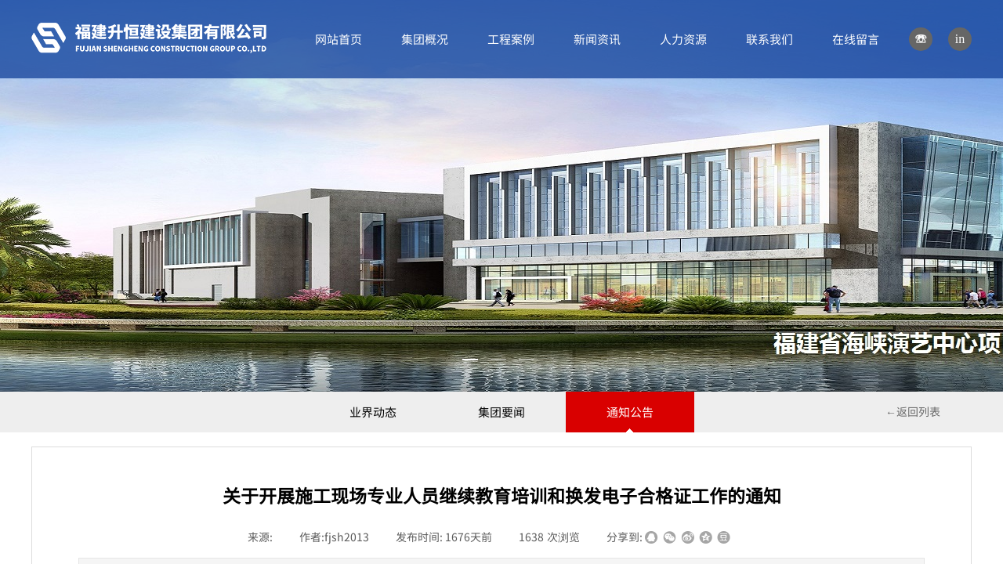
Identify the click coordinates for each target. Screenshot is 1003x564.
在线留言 (855, 39)
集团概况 (424, 39)
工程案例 (510, 39)
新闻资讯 (597, 39)
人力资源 (683, 39)
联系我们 (769, 39)
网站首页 (338, 39)
